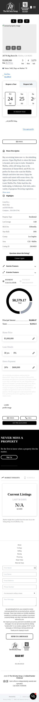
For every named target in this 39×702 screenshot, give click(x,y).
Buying (19, 554)
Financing (19, 557)
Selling (19, 551)
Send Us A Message (19, 636)
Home (19, 545)
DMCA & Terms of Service (21, 699)
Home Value (19, 560)
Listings (19, 548)
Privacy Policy (7, 699)
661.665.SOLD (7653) (28, 7)
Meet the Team (19, 563)
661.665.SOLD (19, 664)
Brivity (18, 696)
